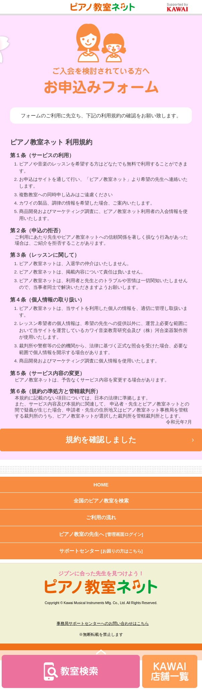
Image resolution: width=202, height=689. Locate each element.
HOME (101, 484)
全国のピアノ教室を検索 (101, 500)
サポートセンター (101, 551)
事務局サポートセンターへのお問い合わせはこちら (103, 623)
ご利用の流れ (101, 517)
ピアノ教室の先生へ (101, 534)
